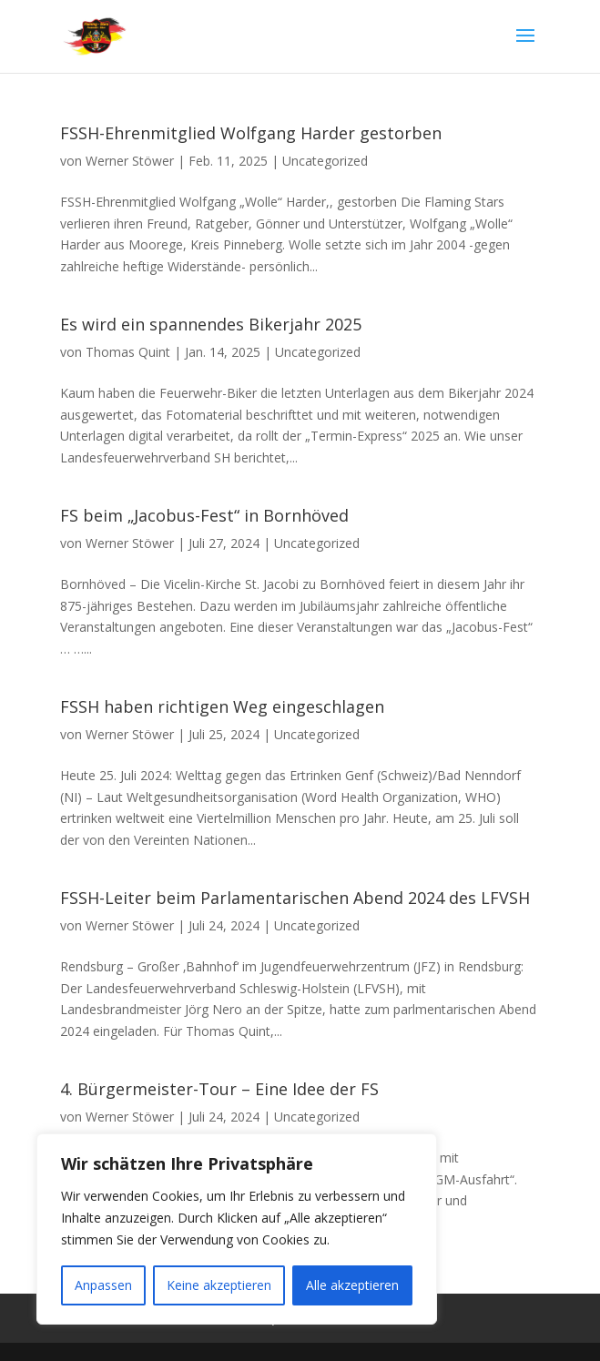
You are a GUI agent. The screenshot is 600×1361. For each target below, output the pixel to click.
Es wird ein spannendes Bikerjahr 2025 (210, 324)
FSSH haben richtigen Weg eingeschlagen (222, 706)
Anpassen (103, 1285)
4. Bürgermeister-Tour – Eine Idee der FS (219, 1089)
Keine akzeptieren (219, 1285)
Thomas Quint (128, 352)
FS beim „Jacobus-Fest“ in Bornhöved (204, 515)
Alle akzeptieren (352, 1285)
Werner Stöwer (130, 160)
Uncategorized (325, 160)
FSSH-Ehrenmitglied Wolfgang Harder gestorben (251, 133)
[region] (236, 1229)
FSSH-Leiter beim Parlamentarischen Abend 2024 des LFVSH (295, 898)
